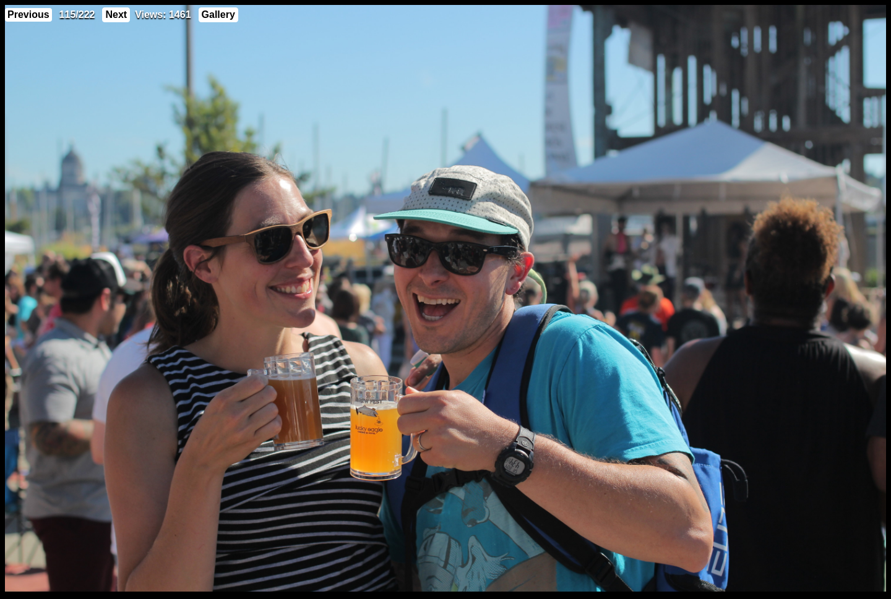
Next (116, 14)
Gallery (218, 14)
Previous (28, 14)
